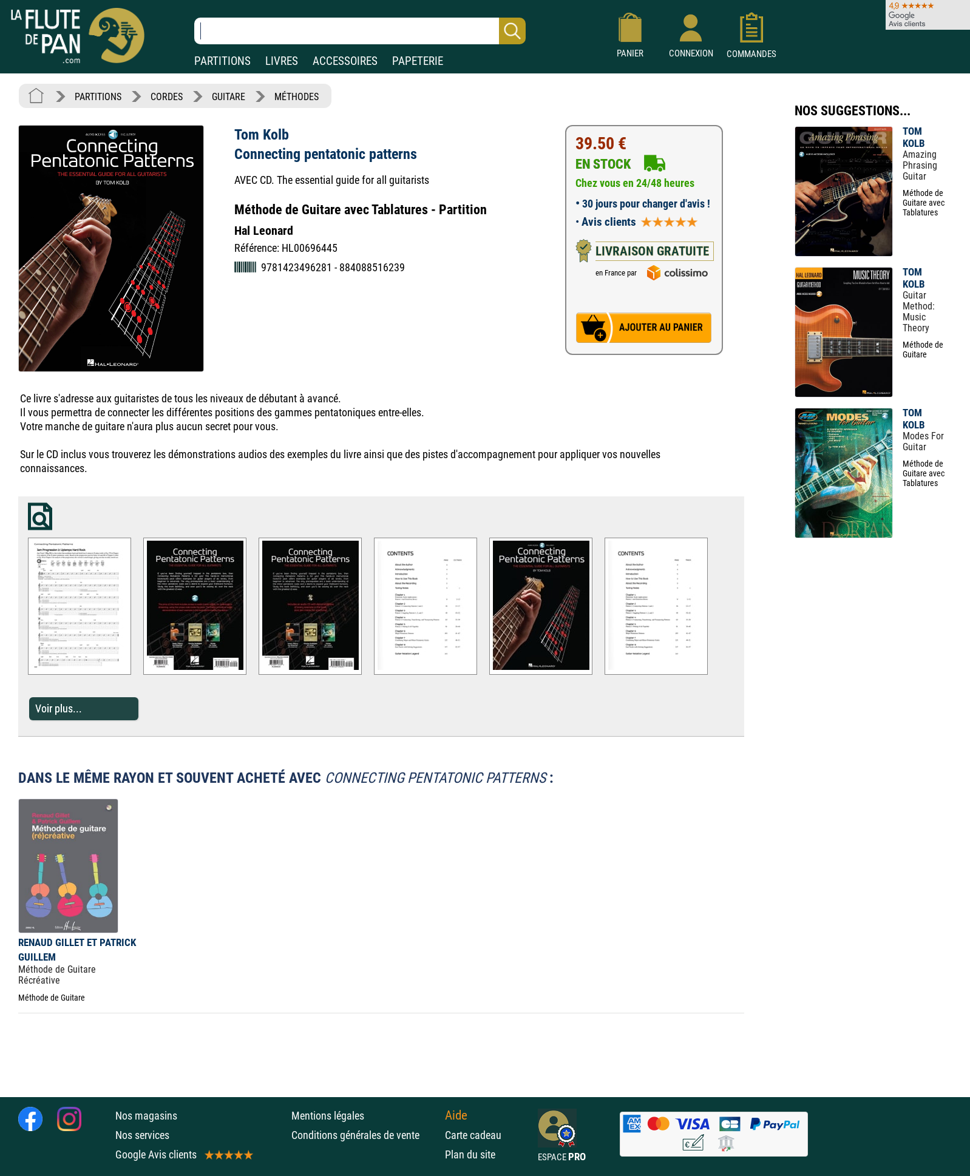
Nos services (142, 1135)
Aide (456, 1115)
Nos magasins (146, 1115)
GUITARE (228, 97)
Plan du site (470, 1154)
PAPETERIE (417, 61)
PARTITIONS (222, 61)
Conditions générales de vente (365, 1135)
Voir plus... (58, 708)
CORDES (167, 97)
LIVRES (281, 61)
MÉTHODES (296, 97)
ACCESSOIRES (345, 61)
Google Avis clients (183, 1154)
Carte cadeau (473, 1135)
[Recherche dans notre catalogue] (360, 31)
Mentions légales (327, 1115)
